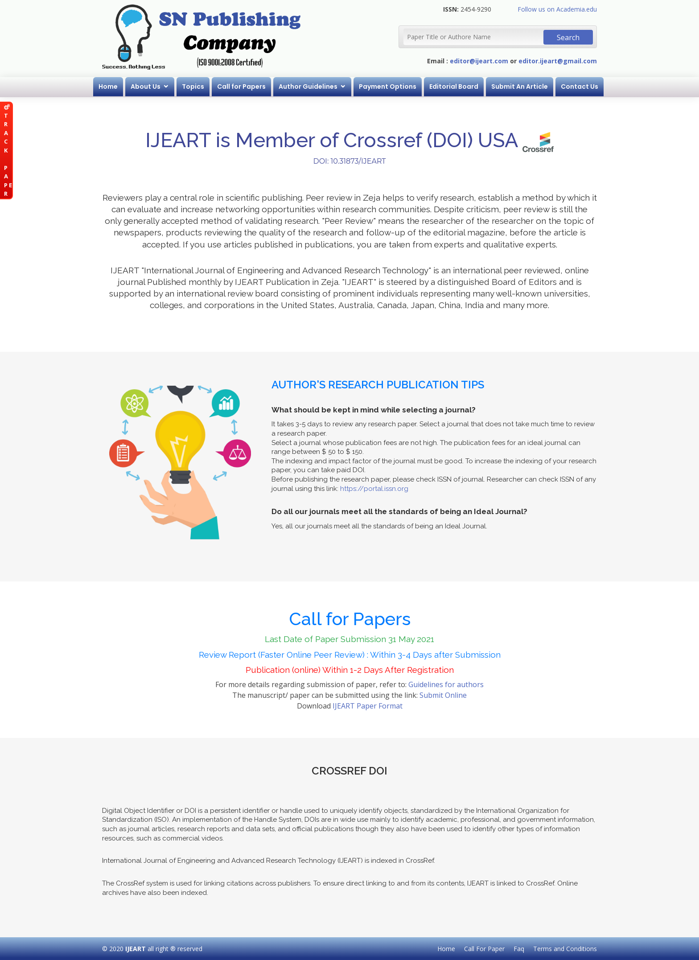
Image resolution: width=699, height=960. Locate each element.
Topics (193, 86)
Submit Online (443, 695)
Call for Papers (241, 86)
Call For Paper (484, 948)
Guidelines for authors (446, 684)
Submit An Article (519, 86)
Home (108, 86)
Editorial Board (453, 86)
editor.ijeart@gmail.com (557, 61)
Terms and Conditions (565, 948)
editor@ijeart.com (479, 61)
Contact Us (579, 86)
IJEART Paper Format (368, 706)
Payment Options (387, 86)
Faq (519, 948)
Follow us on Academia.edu (557, 9)
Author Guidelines (308, 86)
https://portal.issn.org (374, 489)
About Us (145, 86)
